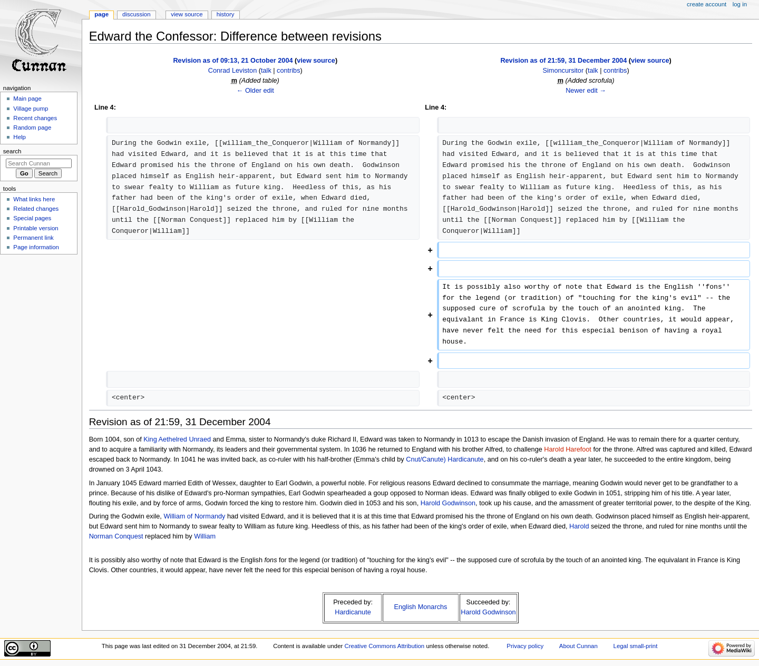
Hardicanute (465, 459)
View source (186, 14)
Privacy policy (525, 646)
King (150, 439)
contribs (288, 70)
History (226, 14)
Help (19, 137)
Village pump (30, 108)
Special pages (32, 218)
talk (266, 70)
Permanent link (33, 237)
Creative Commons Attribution (384, 646)
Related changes (36, 208)
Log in (740, 4)
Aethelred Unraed (185, 439)
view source (316, 60)
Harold (579, 526)
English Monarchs (420, 607)
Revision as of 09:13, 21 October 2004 (233, 60)
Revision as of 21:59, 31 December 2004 (563, 60)
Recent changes (35, 118)
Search (12, 151)
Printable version (35, 228)
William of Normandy (194, 516)
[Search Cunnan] (39, 163)
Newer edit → (586, 90)
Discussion (136, 14)
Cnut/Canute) (425, 459)
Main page (27, 98)
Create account (706, 4)
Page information (36, 247)
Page (101, 14)
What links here (34, 199)
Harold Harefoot (567, 449)
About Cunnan (578, 646)
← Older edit (255, 90)
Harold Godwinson (448, 503)
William (205, 536)
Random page (32, 127)
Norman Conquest (116, 536)
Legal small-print (636, 646)
